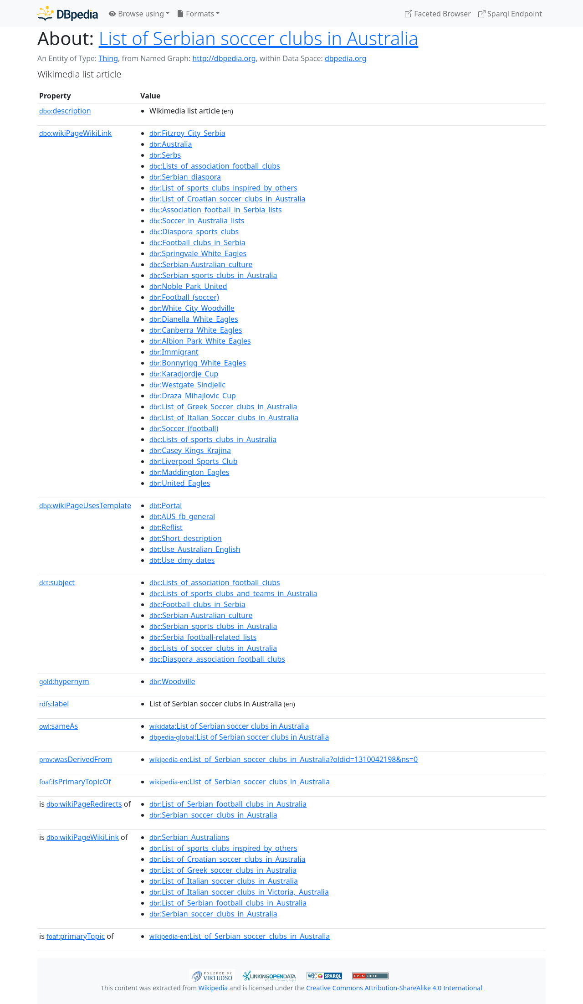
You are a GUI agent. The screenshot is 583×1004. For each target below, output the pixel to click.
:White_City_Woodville (192, 308)
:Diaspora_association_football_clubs (217, 659)
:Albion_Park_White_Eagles (200, 341)
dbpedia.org (346, 58)
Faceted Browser (438, 14)
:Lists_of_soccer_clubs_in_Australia (213, 648)
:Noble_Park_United (188, 286)
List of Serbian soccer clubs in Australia (259, 38)
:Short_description (185, 538)
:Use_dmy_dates (182, 560)
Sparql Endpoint (510, 14)
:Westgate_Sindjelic (187, 385)
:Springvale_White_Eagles (197, 253)
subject (57, 582)
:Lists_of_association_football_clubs (214, 166)
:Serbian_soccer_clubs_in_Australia (213, 815)
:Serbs (165, 155)
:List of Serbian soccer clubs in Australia (229, 726)
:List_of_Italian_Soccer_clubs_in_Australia (223, 417)
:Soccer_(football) (183, 428)
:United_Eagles (179, 483)
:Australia (170, 144)
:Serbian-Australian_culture (200, 264)
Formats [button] (195, 14)
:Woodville (172, 681)
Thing (108, 58)
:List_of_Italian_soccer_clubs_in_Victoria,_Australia (239, 892)
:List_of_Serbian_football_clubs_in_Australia (228, 804)
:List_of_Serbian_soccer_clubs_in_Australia (239, 782)
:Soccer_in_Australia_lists (196, 221)
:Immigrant (174, 352)
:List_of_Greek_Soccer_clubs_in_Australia (223, 407)
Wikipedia (213, 987)
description (65, 111)
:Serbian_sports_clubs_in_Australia (213, 275)
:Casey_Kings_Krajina (190, 450)
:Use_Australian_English (194, 549)
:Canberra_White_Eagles (195, 330)
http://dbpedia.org (224, 58)
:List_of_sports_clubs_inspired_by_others (223, 188)
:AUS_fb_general (182, 516)
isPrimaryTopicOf (75, 782)
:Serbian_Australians (189, 837)
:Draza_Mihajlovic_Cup (192, 396)
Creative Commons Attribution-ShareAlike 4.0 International (394, 987)
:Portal (165, 505)
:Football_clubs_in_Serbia (197, 242)
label (54, 704)
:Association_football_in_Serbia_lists (215, 210)
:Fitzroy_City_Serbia (187, 133)
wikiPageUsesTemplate (85, 505)
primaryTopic (75, 936)
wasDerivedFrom (75, 759)
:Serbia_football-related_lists (202, 637)
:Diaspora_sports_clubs (194, 232)
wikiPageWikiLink (75, 133)
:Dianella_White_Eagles (193, 319)
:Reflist (166, 527)
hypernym (64, 681)
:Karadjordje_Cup (183, 374)
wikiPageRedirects (84, 804)
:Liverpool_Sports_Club (193, 461)
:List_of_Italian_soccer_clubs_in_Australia (223, 881)
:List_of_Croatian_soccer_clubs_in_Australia (227, 199)
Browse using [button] (136, 14)
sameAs (58, 726)
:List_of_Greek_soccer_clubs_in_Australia (223, 870)
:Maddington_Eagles (189, 472)
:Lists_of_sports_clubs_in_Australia (212, 439)
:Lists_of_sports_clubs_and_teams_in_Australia (233, 593)
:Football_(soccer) (184, 297)
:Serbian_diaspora (185, 177)
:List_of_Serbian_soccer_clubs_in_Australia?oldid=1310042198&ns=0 (283, 759)
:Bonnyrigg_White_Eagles (197, 363)
